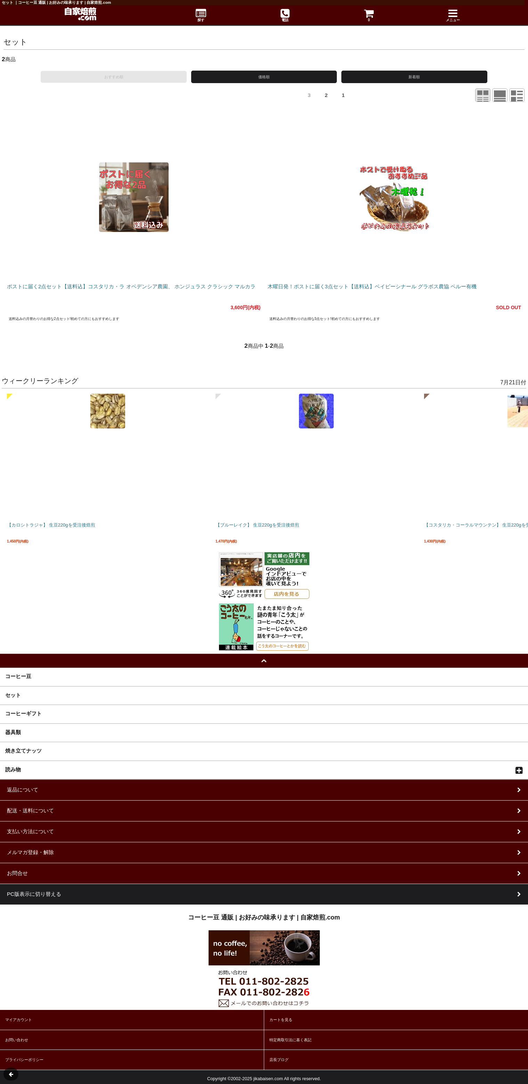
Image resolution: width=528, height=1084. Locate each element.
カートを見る (280, 1020)
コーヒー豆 (18, 676)
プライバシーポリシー (24, 1060)
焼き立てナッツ (23, 750)
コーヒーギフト (23, 713)
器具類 (13, 732)
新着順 (414, 77)
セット (13, 695)
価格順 (264, 77)
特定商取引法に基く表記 (290, 1040)
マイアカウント (18, 1020)
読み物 (13, 769)
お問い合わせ (16, 1040)
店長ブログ (279, 1060)
